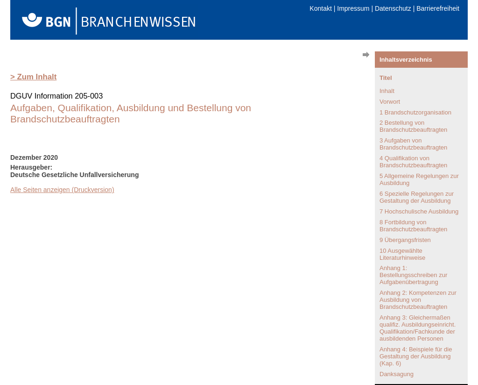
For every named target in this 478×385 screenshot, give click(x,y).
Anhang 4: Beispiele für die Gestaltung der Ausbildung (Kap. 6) (416, 356)
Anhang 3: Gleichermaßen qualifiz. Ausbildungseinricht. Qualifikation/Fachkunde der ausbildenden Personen (418, 328)
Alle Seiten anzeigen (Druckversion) (62, 189)
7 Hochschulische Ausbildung (419, 211)
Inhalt (387, 90)
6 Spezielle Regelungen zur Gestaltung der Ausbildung (417, 197)
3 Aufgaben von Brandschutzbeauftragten (413, 144)
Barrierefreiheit (437, 8)
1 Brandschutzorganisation (415, 112)
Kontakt (320, 8)
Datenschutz (393, 8)
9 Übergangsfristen (405, 239)
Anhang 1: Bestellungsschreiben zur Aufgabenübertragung (413, 274)
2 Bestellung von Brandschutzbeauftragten (413, 126)
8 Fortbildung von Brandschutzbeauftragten (413, 226)
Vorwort (390, 101)
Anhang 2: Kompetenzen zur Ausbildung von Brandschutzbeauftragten (418, 299)
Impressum (353, 8)
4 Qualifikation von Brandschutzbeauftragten (413, 162)
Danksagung (397, 374)
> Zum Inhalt (33, 76)
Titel (386, 77)
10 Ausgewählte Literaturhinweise (402, 254)
